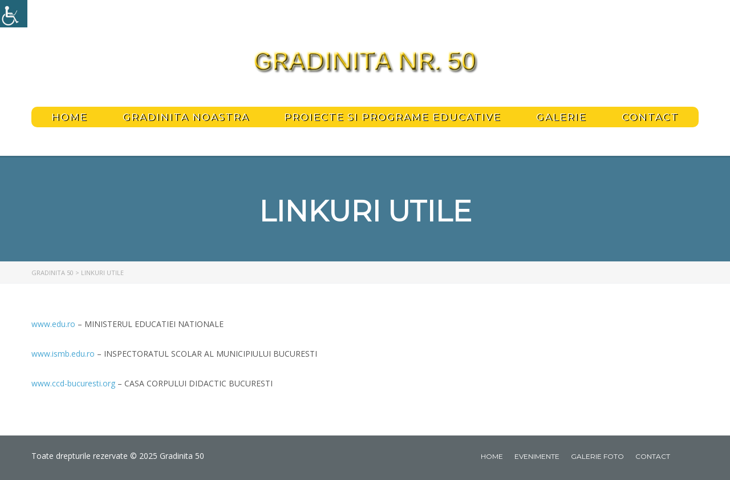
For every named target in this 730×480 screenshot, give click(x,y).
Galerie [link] (561, 117)
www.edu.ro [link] (53, 323)
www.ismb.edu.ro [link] (63, 353)
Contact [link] (650, 117)
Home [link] (69, 117)
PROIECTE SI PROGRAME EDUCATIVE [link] (392, 117)
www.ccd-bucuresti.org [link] (73, 383)
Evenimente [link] (536, 456)
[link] (13, 13)
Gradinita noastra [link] (186, 117)
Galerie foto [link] (597, 456)
